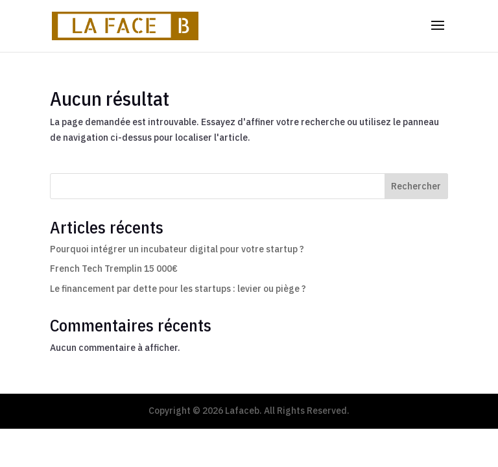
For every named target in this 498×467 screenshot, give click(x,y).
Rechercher (416, 186)
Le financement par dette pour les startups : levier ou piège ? (178, 288)
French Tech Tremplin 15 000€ (114, 268)
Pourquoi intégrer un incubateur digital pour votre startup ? (177, 249)
